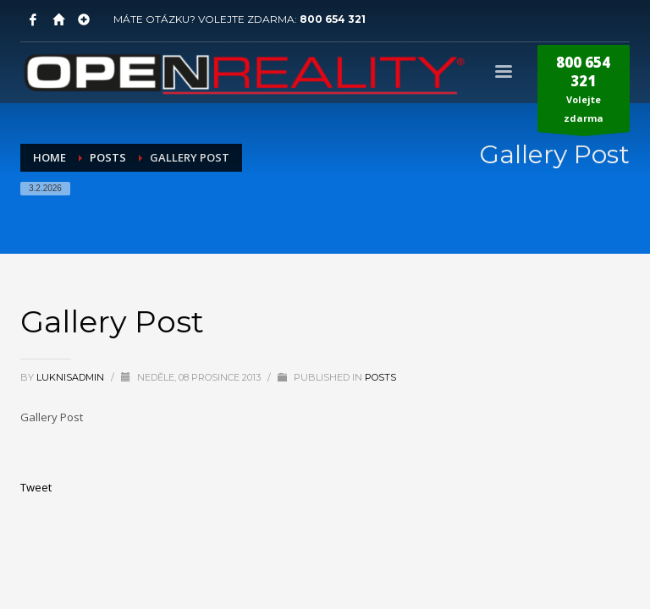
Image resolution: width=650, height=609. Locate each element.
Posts (380, 377)
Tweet (36, 487)
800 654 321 (333, 19)
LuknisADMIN (71, 377)
